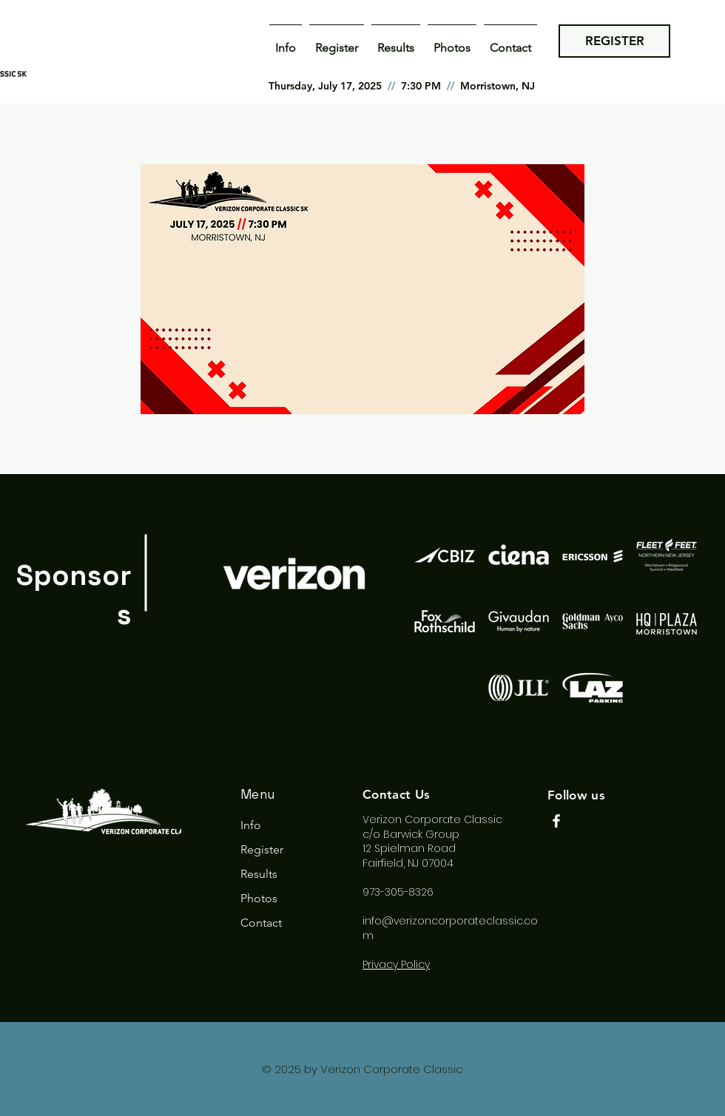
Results (258, 874)
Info (250, 825)
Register (261, 849)
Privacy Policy (396, 964)
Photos (258, 898)
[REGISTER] (614, 41)
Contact (261, 923)
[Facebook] (556, 821)
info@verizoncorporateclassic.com (450, 928)
